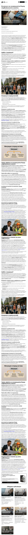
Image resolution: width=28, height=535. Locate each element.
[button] (26, 2)
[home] (4, 2)
